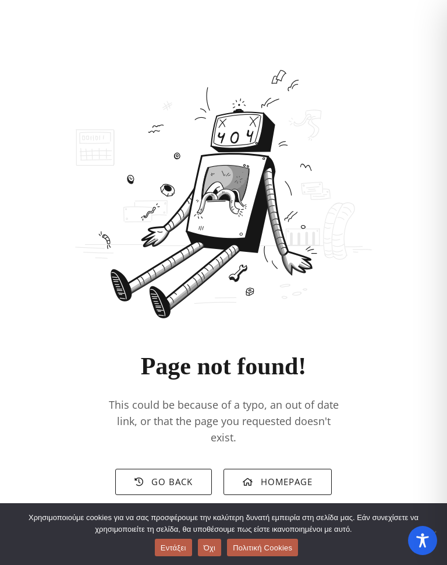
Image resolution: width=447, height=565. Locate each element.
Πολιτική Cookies (262, 547)
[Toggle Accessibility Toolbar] (422, 540)
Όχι (210, 547)
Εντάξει (173, 547)
